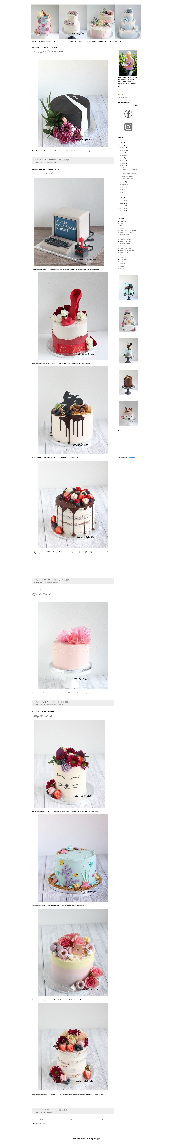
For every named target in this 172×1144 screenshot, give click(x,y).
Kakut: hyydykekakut (126, 232)
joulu (123, 147)
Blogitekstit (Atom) (40, 1123)
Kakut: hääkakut (124, 235)
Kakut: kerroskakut (125, 237)
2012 (122, 213)
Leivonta (60, 704)
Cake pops (123, 221)
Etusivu (72, 1120)
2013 (122, 211)
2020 (122, 193)
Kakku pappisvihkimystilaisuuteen (47, 52)
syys (123, 155)
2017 (122, 200)
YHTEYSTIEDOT (116, 41)
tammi (124, 189)
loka (123, 153)
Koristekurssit (124, 257)
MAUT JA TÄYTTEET (75, 41)
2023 (122, 140)
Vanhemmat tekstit (107, 1120)
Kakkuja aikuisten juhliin (43, 174)
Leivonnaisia (123, 259)
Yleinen (122, 268)
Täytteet (122, 266)
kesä (123, 163)
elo (123, 158)
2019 (122, 195)
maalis (124, 184)
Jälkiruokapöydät (125, 226)
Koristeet (122, 255)
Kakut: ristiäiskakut (125, 246)
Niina (122, 94)
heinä (124, 160)
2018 (122, 198)
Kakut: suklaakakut (125, 248)
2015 (122, 205)
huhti (123, 182)
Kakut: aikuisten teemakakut (50, 162)
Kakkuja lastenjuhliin (42, 716)
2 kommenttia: (51, 1109)
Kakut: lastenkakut (47, 1112)
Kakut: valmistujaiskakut (127, 250)
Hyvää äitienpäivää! (41, 594)
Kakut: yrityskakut (125, 252)
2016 (122, 203)
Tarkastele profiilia (123, 97)
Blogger (97, 1139)
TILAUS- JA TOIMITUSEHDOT (96, 41)
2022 (122, 143)
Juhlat (40, 162)
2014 (122, 208)
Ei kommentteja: (52, 159)
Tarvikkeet (123, 264)
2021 (122, 145)
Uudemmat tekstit (37, 1120)
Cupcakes (123, 223)
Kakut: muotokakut (125, 241)
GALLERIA (57, 41)
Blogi (34, 41)
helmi (123, 187)
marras (124, 150)
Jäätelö (122, 228)
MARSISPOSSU (44, 41)
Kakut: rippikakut (125, 244)
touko (124, 165)
